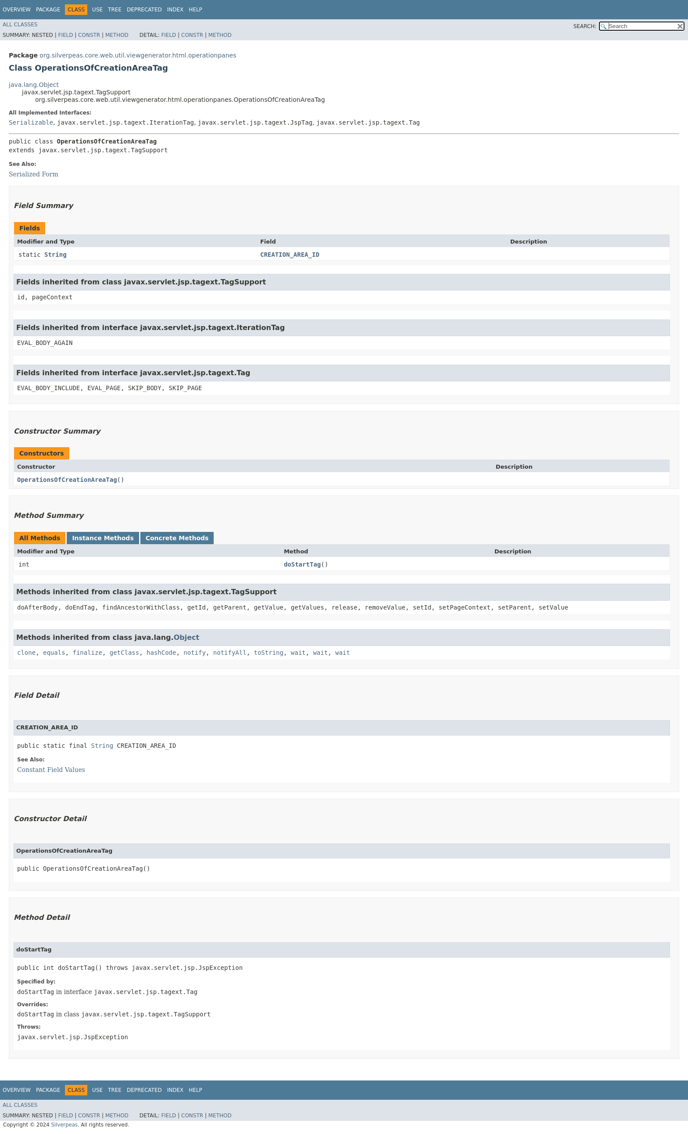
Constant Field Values (51, 769)
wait (298, 652)
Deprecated (144, 10)
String (55, 254)
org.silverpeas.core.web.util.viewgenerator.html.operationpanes (137, 55)
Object (187, 637)
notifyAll (230, 652)
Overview (17, 10)
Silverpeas (64, 1125)
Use (97, 10)
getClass (124, 652)
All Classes (20, 25)
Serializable (31, 122)
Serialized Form (33, 174)
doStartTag (302, 564)
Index (175, 10)
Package (48, 10)
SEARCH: (585, 26)
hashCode (161, 652)
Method (117, 35)
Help (195, 10)
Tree (115, 10)
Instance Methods (102, 538)
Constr (89, 35)
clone (26, 652)
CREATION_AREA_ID (289, 254)
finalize (87, 652)
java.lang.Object (34, 84)
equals (54, 652)
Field (65, 35)
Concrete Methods (177, 538)
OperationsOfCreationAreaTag (67, 479)
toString (268, 652)
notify (194, 652)
